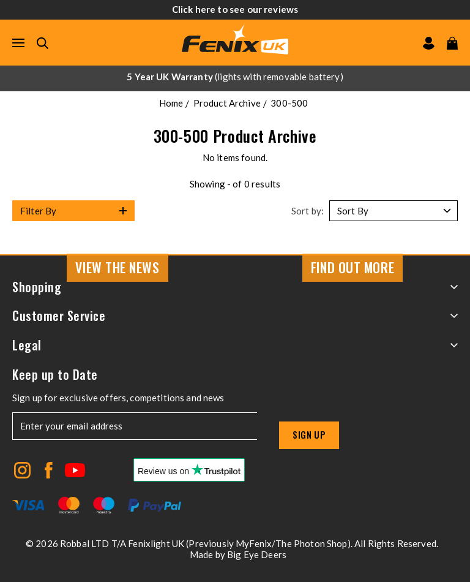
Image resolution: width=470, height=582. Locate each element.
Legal (235, 345)
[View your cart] (452, 43)
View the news (117, 267)
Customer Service (235, 315)
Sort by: (307, 210)
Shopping (235, 287)
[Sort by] (393, 210)
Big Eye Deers (256, 554)
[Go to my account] (429, 43)
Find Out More (352, 267)
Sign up (309, 434)
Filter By (38, 210)
